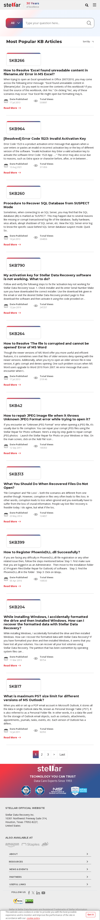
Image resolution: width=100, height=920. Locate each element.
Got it (91, 914)
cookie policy (33, 918)
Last (62, 754)
